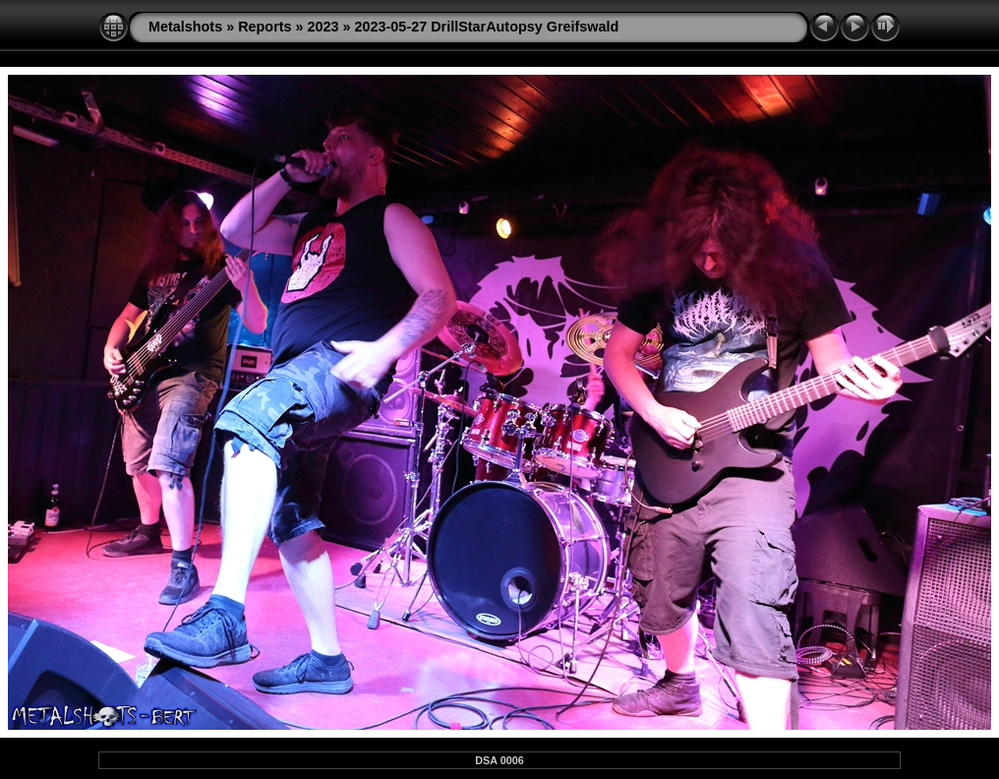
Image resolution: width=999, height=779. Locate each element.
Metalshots (185, 26)
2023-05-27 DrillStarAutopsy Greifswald (487, 26)
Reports (264, 26)
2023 (323, 26)
